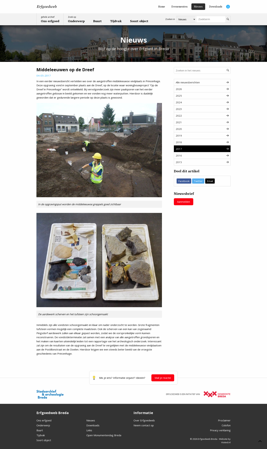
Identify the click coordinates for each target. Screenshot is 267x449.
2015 (202, 162)
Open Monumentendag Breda (103, 435)
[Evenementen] (179, 6)
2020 (202, 129)
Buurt (39, 430)
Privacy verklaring (220, 430)
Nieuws (90, 420)
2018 (202, 142)
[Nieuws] (198, 6)
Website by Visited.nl (225, 440)
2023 (202, 109)
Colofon (226, 425)
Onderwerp (43, 425)
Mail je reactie (163, 377)
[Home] (162, 6)
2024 (202, 102)
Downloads (92, 425)
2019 (202, 135)
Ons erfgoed (43, 420)
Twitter (198, 181)
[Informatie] (228, 7)
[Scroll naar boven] (260, 442)
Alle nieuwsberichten (202, 82)
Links (89, 430)
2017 (202, 149)
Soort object (43, 440)
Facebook (184, 181)
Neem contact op (144, 425)
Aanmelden (183, 201)
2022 (202, 115)
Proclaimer (224, 420)
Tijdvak (40, 435)
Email (210, 181)
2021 (202, 122)
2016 (202, 155)
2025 (202, 95)
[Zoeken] (227, 19)
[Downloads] (216, 6)
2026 (202, 89)
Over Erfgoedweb (144, 420)
